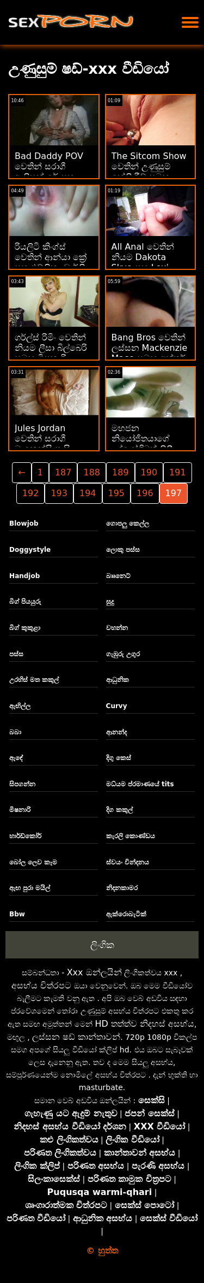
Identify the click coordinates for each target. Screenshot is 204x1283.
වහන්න (117, 628)
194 (87, 493)
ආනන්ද (116, 732)
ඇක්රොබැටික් (126, 914)
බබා (15, 732)
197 (173, 493)
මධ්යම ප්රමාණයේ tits (140, 784)
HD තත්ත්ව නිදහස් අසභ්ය (144, 1024)
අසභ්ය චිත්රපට (41, 985)
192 (30, 493)
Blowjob (24, 523)
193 (59, 493)
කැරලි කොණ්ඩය (130, 836)
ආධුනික (117, 680)
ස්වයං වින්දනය (127, 862)
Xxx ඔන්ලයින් (94, 972)
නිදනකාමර (122, 888)
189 (120, 472)
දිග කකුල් (119, 810)
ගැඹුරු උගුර (123, 654)
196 (145, 493)
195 (116, 493)
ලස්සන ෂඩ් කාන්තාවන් (76, 1037)
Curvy (116, 706)
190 (149, 472)
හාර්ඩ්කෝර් (25, 836)
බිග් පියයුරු (25, 601)
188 (91, 472)
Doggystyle (30, 550)
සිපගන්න (22, 784)
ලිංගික (102, 944)
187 (63, 472)
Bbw (17, 914)
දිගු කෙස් (118, 758)
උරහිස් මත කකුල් (34, 680)
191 (177, 472)
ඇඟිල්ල (19, 706)
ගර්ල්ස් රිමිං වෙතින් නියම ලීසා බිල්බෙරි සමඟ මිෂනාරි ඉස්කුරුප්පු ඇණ (51, 353)
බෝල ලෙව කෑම (33, 862)
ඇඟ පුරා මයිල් (29, 888)
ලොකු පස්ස (123, 550)
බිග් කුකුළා (24, 628)
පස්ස (16, 654)
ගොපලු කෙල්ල (127, 523)
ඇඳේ (16, 758)
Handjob (24, 576)
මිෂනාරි (19, 810)
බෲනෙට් (118, 576)
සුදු (110, 601)
